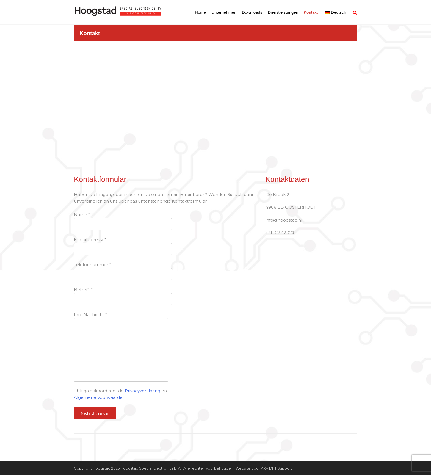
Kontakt (311, 12)
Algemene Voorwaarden (99, 397)
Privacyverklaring (142, 390)
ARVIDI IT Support (276, 468)
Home (200, 12)
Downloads (252, 12)
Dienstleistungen (283, 12)
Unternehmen (223, 12)
